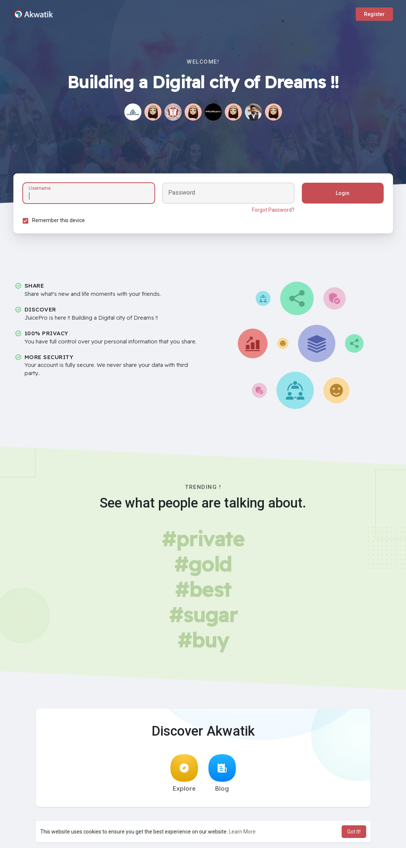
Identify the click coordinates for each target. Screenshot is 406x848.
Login (342, 193)
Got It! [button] (354, 832)
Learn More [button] (242, 832)
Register (374, 14)
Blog (222, 773)
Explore (184, 773)
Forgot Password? (273, 210)
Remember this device (58, 220)
